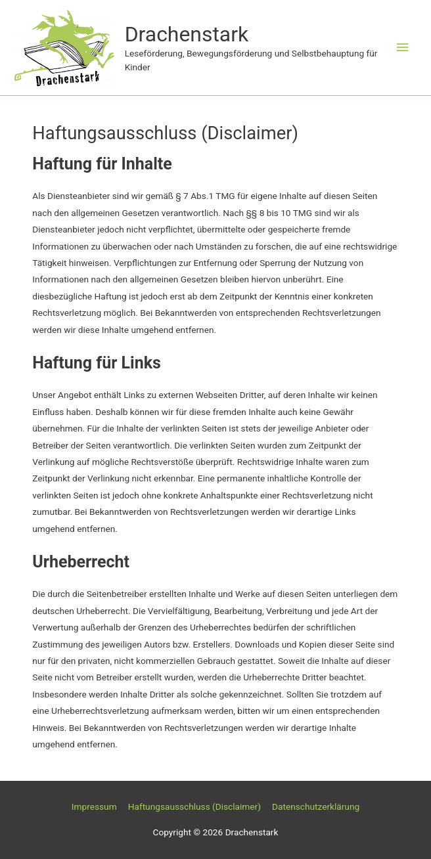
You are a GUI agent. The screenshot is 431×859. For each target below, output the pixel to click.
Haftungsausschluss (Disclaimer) (194, 806)
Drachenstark (187, 34)
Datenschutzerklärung (315, 806)
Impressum (94, 806)
